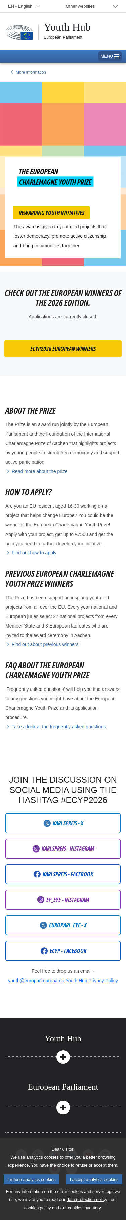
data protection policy (87, 1213)
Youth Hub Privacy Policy (92, 980)
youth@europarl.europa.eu (36, 980)
